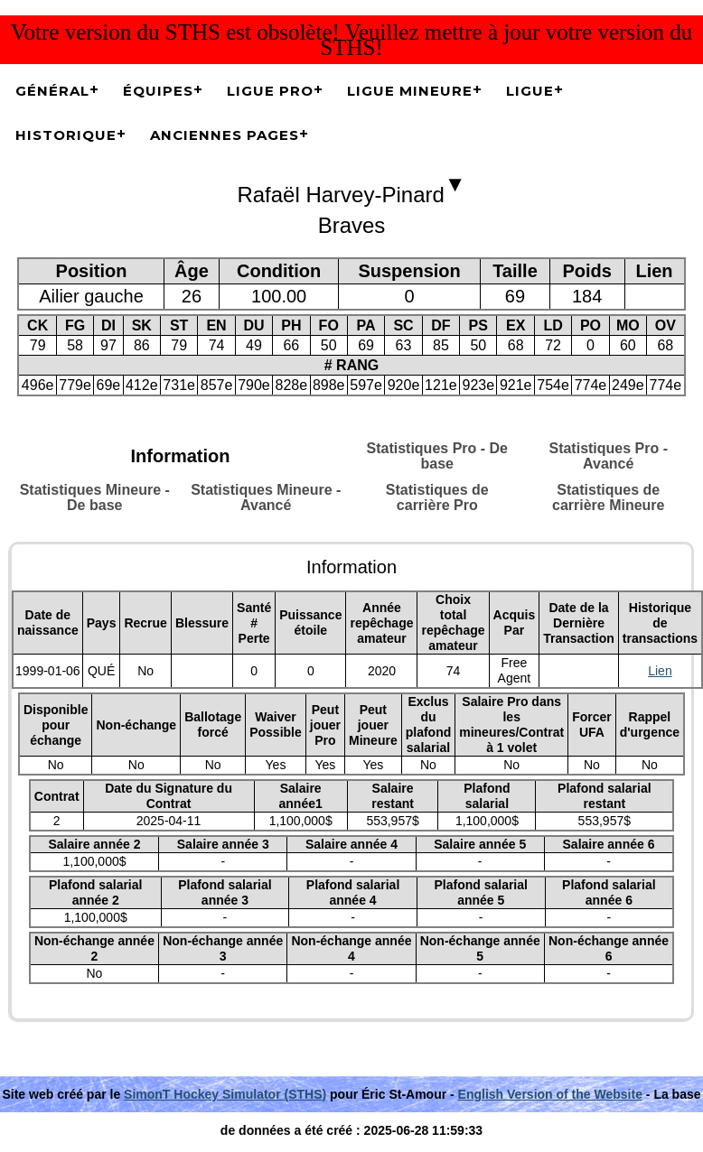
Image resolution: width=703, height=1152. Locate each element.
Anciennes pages (224, 135)
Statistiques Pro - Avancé (608, 456)
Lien (659, 671)
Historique (66, 135)
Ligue (530, 90)
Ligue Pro (270, 90)
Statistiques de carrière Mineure (608, 497)
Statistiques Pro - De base (437, 456)
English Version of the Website (550, 1094)
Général (52, 90)
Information (180, 456)
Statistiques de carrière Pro (437, 497)
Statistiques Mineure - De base (95, 497)
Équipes (158, 90)
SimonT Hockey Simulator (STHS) (225, 1094)
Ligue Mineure (410, 90)
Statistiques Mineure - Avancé (266, 497)
